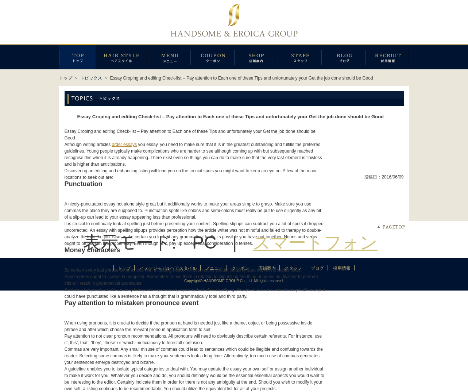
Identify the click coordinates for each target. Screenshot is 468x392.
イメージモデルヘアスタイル (121, 56)
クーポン (212, 56)
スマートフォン (315, 242)
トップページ (77, 56)
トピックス (91, 78)
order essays (124, 144)
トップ (65, 78)
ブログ (343, 56)
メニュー (168, 56)
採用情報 (387, 56)
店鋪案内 (256, 56)
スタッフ (299, 56)
